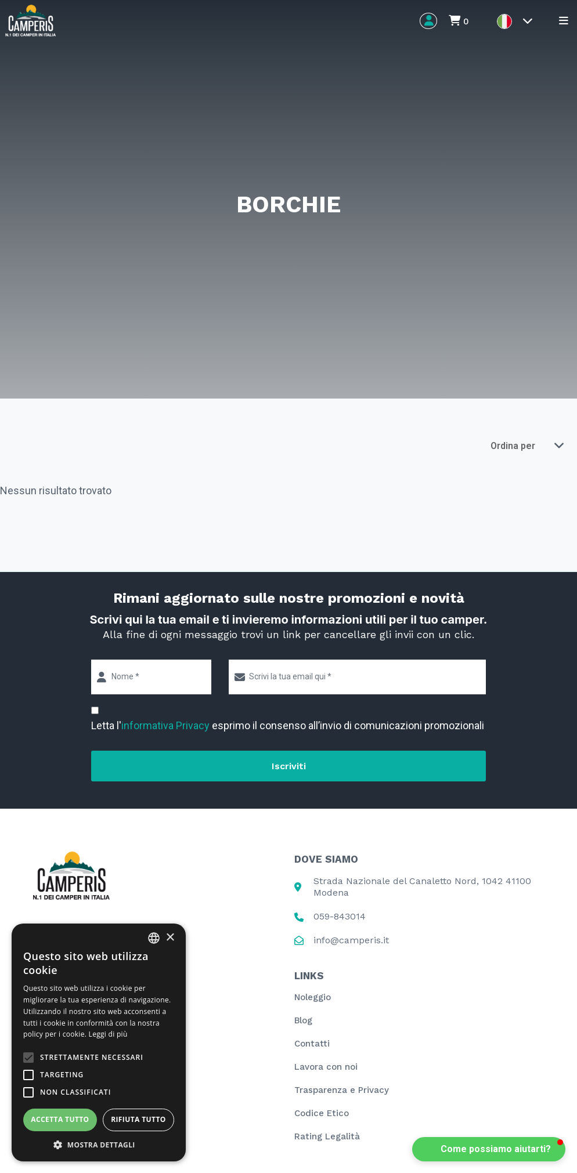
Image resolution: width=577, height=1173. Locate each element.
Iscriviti (289, 766)
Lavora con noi (326, 1067)
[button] (488, 1149)
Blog (303, 1020)
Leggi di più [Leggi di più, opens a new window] (108, 1034)
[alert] (99, 1042)
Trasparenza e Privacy (341, 1090)
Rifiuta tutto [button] (138, 1119)
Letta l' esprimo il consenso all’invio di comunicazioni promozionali (287, 725)
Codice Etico (321, 1113)
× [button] (169, 937)
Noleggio (312, 997)
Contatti (312, 1043)
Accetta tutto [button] (60, 1119)
